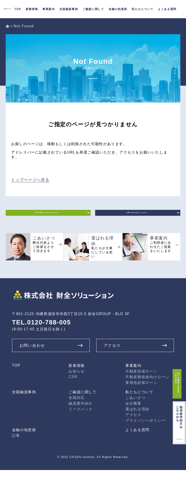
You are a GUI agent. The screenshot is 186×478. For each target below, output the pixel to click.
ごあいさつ (135, 406)
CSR (73, 385)
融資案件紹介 (81, 411)
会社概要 (133, 411)
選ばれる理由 (137, 417)
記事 (16, 443)
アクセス (133, 423)
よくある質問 (137, 438)
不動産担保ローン (141, 379)
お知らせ (76, 379)
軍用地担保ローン (141, 391)
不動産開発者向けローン (147, 385)
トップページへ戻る (29, 179)
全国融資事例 (69, 9)
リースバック (81, 417)
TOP (16, 373)
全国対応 (76, 406)
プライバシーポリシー (145, 428)
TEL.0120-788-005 (39, 331)
